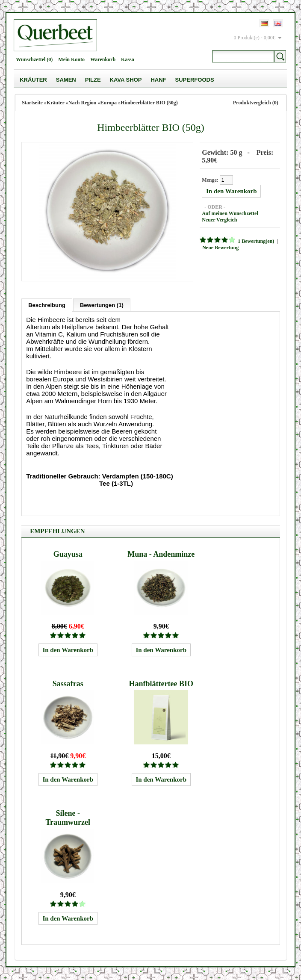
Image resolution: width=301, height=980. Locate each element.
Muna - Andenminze (161, 554)
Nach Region (82, 103)
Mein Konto (71, 59)
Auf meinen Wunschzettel (230, 213)
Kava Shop (126, 80)
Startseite (32, 103)
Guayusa (68, 554)
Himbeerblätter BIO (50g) (149, 103)
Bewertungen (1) (102, 305)
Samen (66, 80)
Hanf (158, 80)
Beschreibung (46, 305)
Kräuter (33, 80)
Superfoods (194, 80)
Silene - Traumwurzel (67, 818)
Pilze (93, 80)
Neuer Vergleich (219, 220)
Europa (108, 103)
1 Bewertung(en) (256, 241)
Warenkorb (102, 59)
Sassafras (68, 683)
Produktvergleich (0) (255, 103)
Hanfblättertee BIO (161, 683)
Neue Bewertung (220, 248)
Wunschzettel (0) (34, 59)
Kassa (127, 59)
